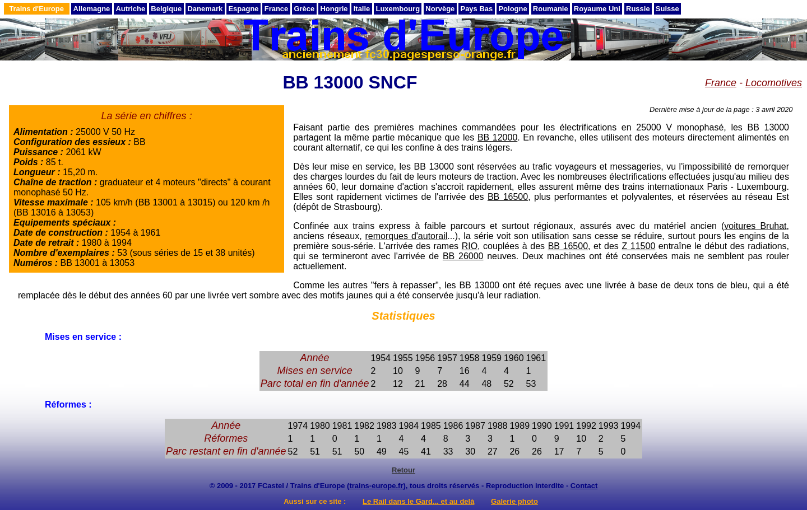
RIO (469, 246)
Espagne (243, 8)
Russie (638, 8)
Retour (403, 470)
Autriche (130, 8)
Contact (584, 485)
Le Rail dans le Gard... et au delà (418, 501)
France (277, 8)
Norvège (439, 8)
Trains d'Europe (36, 8)
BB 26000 (463, 256)
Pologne (512, 8)
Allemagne (91, 8)
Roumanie (550, 8)
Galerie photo (514, 501)
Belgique (166, 8)
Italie (362, 8)
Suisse (667, 8)
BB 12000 (497, 137)
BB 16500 (508, 197)
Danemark (204, 8)
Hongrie (333, 8)
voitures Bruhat (755, 226)
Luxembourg (397, 8)
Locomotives (773, 82)
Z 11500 (638, 246)
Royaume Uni (597, 8)
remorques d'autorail (406, 236)
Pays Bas (476, 8)
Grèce (304, 8)
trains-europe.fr (376, 485)
